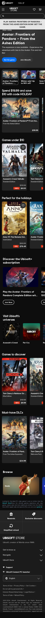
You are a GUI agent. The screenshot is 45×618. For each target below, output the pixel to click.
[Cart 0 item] (40, 9)
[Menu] (3, 9)
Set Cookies (30, 586)
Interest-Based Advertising (12, 592)
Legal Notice (29, 592)
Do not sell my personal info (13, 589)
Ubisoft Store (6, 503)
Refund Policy (19, 595)
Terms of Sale (8, 595)
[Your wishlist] (34, 9)
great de (39, 507)
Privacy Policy (19, 586)
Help (21, 3)
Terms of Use (7, 586)
